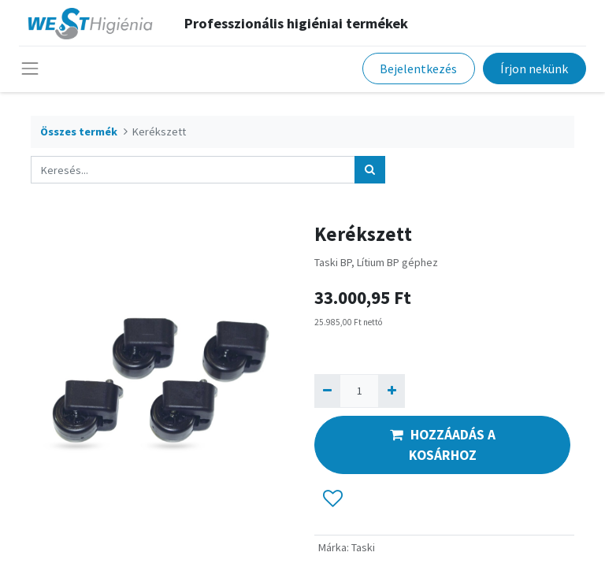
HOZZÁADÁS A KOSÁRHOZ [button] (443, 445)
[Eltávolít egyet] (327, 391)
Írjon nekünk (534, 68)
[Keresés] (369, 169)
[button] (333, 498)
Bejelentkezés (418, 68)
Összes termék (78, 131)
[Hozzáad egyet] (391, 391)
